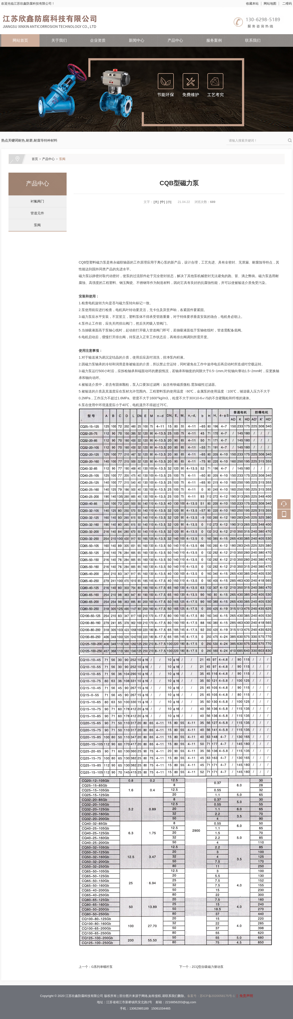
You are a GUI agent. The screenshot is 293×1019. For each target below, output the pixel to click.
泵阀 (62, 159)
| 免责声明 (244, 996)
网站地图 (270, 3)
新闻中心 (136, 40)
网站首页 (20, 40)
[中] (162, 202)
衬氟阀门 (35, 201)
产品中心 (175, 40)
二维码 (287, 3)
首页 (35, 159)
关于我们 (59, 40)
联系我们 (253, 40)
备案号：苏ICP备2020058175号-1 (211, 996)
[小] (168, 202)
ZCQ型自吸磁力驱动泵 (208, 967)
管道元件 (35, 213)
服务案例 (214, 40)
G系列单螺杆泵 (102, 967)
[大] (156, 202)
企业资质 (98, 40)
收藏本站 (252, 3)
